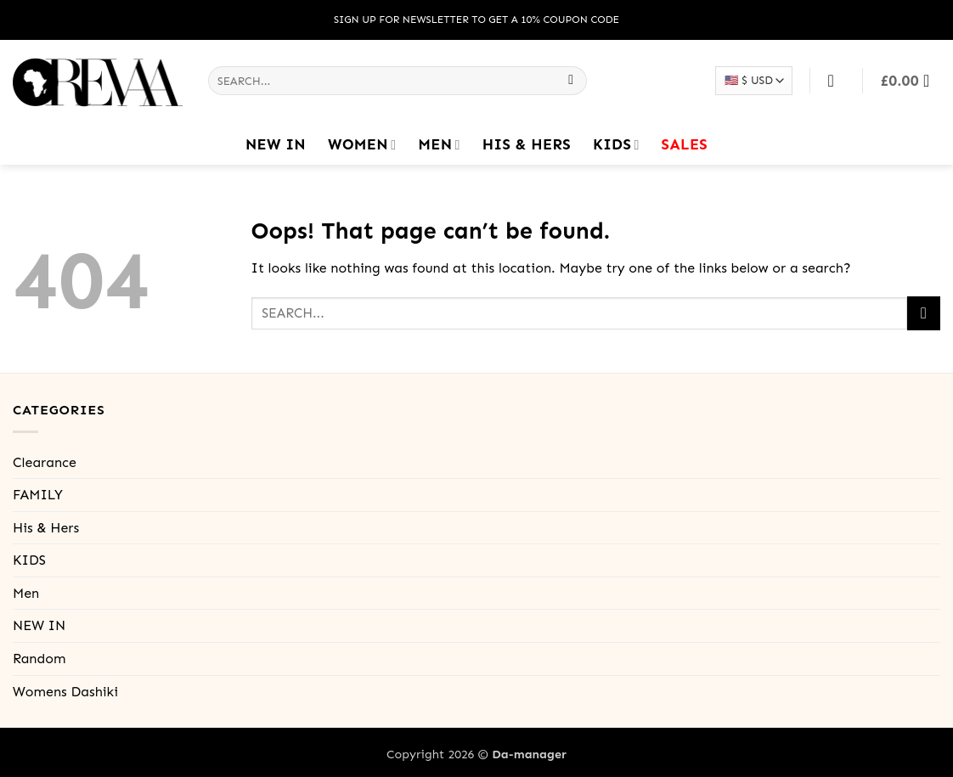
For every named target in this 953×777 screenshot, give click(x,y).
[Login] (836, 80)
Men (439, 144)
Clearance (44, 462)
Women (362, 144)
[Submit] (571, 80)
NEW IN (275, 144)
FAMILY (38, 495)
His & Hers (526, 144)
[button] (910, 81)
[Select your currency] (753, 80)
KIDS (616, 144)
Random (39, 658)
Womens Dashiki (65, 692)
